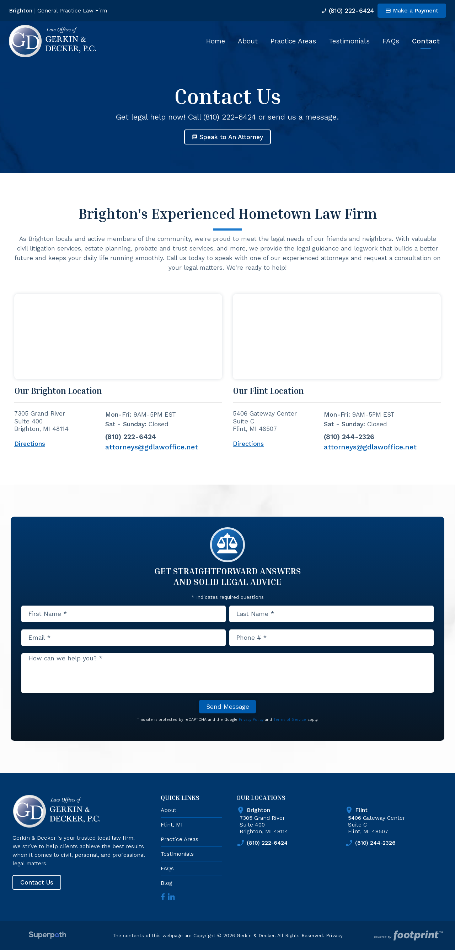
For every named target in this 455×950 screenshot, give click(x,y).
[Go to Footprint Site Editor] (407, 935)
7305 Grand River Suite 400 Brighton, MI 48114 (290, 819)
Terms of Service (289, 718)
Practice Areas (179, 838)
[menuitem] (215, 41)
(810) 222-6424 (342, 10)
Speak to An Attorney (227, 137)
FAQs (167, 867)
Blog (166, 881)
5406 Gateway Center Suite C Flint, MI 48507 (399, 819)
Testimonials (177, 852)
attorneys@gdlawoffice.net (151, 447)
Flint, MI (172, 823)
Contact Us (36, 881)
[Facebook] (163, 895)
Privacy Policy (251, 718)
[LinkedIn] (171, 895)
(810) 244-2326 (349, 437)
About (168, 809)
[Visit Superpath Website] (47, 934)
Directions (29, 444)
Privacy (334, 934)
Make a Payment (411, 10)
